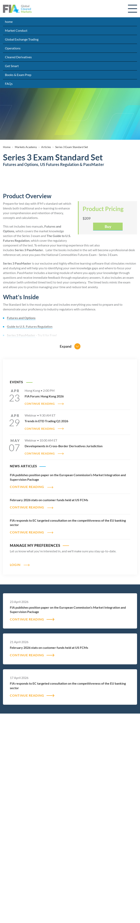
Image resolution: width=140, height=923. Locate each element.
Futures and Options (21, 318)
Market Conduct (16, 30)
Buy (108, 226)
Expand (65, 346)
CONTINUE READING (40, 403)
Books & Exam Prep (18, 75)
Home (6, 147)
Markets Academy (26, 147)
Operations (13, 48)
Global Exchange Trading (21, 39)
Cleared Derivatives (18, 57)
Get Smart (12, 66)
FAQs (9, 83)
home (9, 21)
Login (15, 565)
